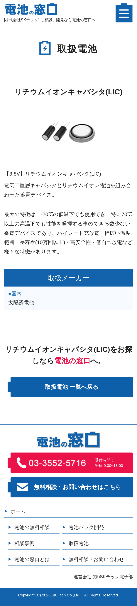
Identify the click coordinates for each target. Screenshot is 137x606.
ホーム (18, 511)
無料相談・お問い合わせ (96, 559)
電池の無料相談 (32, 527)
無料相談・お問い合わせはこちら (69, 487)
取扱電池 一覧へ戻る (72, 387)
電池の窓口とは (32, 559)
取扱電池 (79, 543)
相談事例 (24, 543)
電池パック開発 (86, 527)
